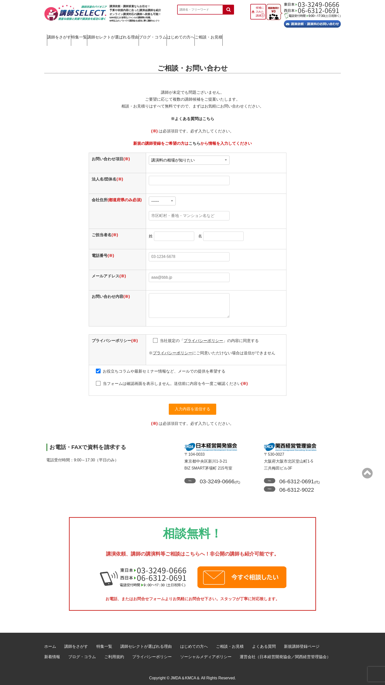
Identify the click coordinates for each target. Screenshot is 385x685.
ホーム (50, 643)
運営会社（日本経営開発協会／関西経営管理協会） (285, 653)
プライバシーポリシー (152, 653)
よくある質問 (264, 643)
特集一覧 (105, 36)
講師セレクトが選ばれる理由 (159, 36)
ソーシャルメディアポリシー (206, 653)
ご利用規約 (114, 653)
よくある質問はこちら (194, 113)
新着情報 (52, 653)
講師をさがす (65, 36)
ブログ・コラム (219, 36)
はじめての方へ (267, 36)
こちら (194, 138)
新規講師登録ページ (302, 643)
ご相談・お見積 (315, 36)
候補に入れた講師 (260, 11)
